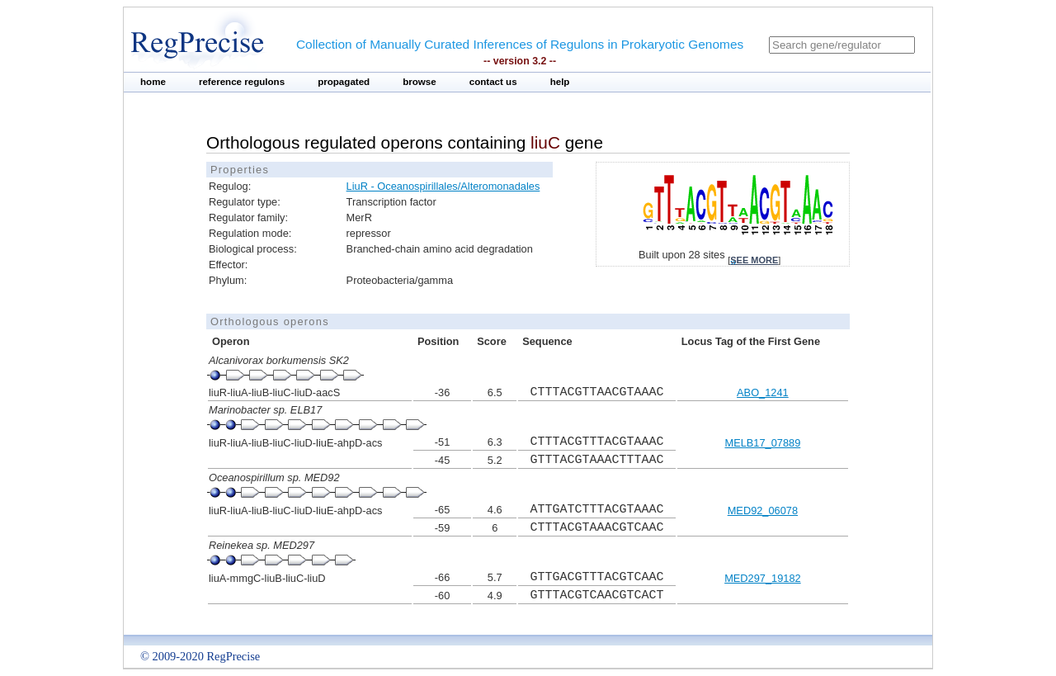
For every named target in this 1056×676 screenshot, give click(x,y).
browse (419, 82)
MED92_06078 (763, 510)
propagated (344, 82)
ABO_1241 (763, 392)
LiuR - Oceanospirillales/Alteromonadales (443, 186)
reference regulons (242, 82)
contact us (493, 82)
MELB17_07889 (762, 443)
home (153, 82)
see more (754, 260)
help (560, 82)
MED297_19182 (762, 578)
